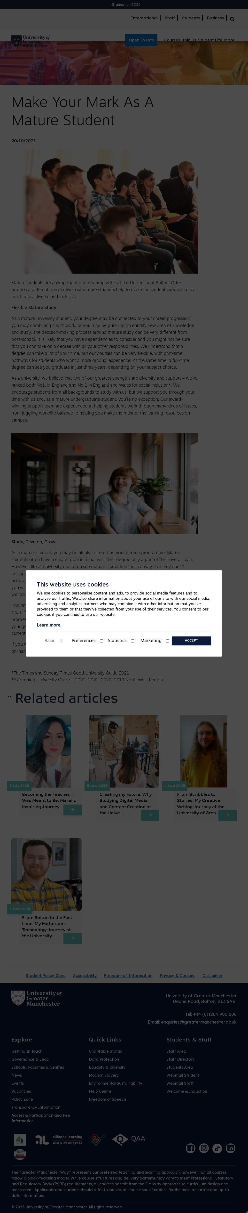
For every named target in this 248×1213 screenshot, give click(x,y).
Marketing (151, 641)
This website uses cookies (73, 585)
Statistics (117, 641)
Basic (50, 641)
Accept (191, 641)
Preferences (84, 641)
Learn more (48, 625)
